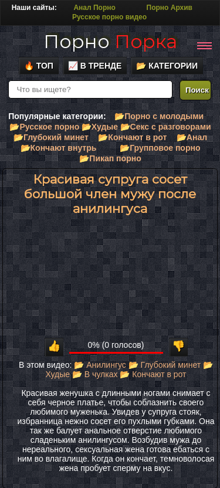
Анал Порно (94, 8)
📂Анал (192, 137)
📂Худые (100, 126)
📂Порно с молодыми (159, 116)
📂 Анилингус (100, 365)
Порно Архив (169, 8)
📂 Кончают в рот (153, 374)
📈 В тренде (95, 65)
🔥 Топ (38, 65)
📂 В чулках (95, 374)
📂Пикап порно (110, 158)
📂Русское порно (44, 126)
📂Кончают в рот (132, 137)
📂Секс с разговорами (165, 126)
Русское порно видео (109, 17)
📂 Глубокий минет (164, 365)
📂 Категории (167, 65)
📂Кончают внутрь (59, 147)
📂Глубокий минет (51, 137)
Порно (110, 41)
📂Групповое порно (160, 147)
